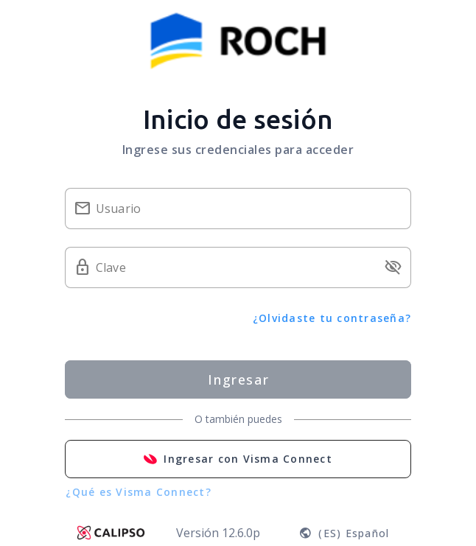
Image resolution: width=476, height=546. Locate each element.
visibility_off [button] (393, 267)
